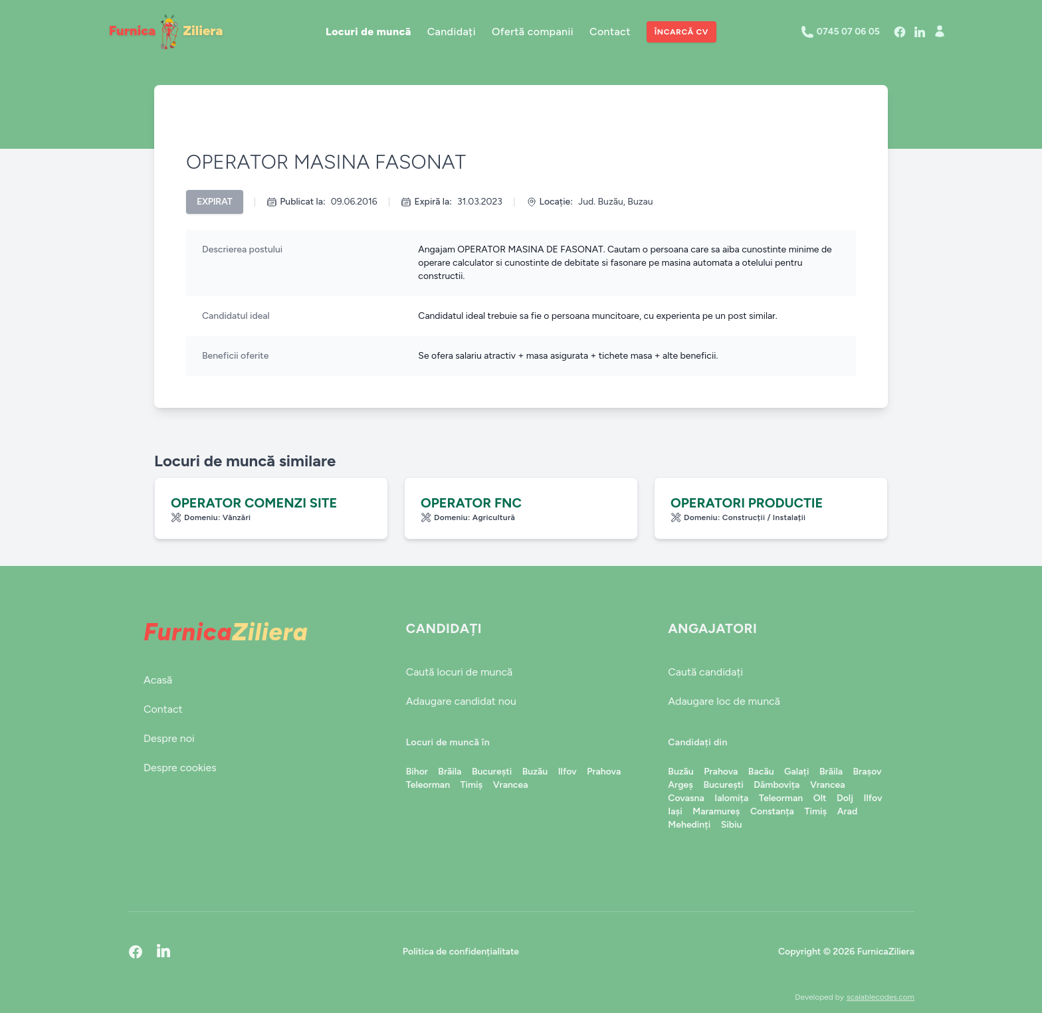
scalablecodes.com (880, 997)
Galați (796, 771)
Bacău (761, 771)
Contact (610, 31)
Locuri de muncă (368, 31)
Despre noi (169, 738)
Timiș (472, 784)
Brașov (867, 771)
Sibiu (731, 824)
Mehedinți (689, 824)
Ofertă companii (532, 31)
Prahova (604, 771)
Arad (847, 811)
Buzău (535, 771)
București (492, 771)
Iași (675, 811)
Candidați (451, 31)
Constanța (772, 811)
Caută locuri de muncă (459, 672)
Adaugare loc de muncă (724, 701)
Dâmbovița (776, 784)
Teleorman (428, 784)
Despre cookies (180, 767)
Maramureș (716, 811)
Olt (820, 798)
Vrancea (510, 784)
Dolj (845, 798)
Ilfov (567, 771)
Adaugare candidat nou (461, 701)
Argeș (680, 784)
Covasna (686, 798)
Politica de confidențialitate (461, 951)
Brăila (449, 771)
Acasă (158, 680)
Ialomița (731, 798)
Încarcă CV (681, 32)
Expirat (215, 201)
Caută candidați (705, 672)
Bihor (417, 771)
